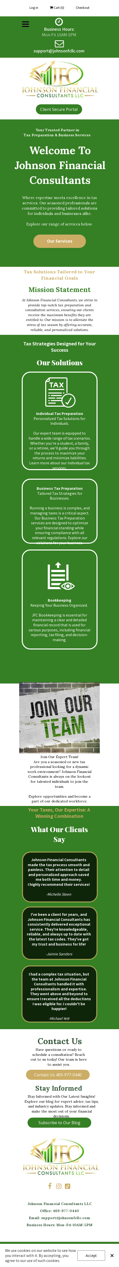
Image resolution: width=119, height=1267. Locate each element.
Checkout (82, 7)
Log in (34, 7)
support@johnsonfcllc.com (65, 1218)
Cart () (57, 7)
